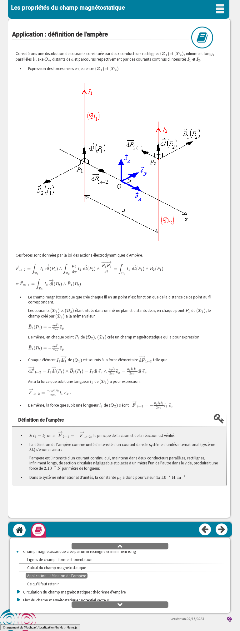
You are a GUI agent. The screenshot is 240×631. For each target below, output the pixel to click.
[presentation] (164, 54)
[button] (120, 545)
